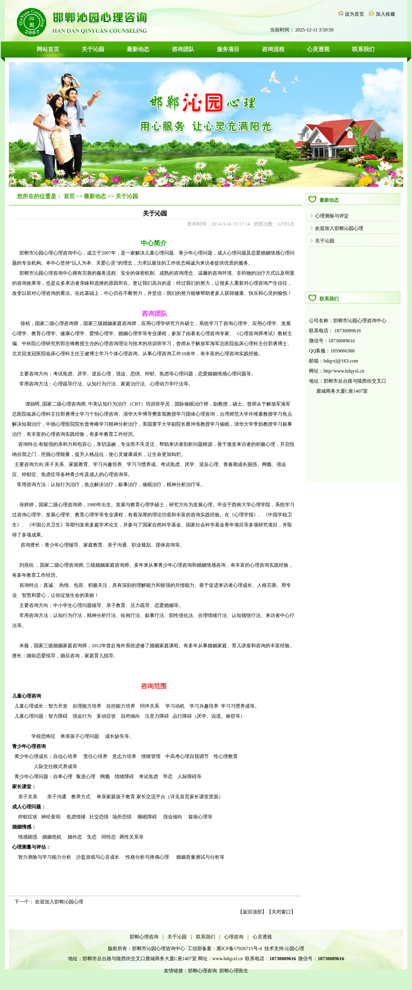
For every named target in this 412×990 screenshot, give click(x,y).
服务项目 (228, 49)
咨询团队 (183, 49)
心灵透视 (318, 49)
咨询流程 (273, 49)
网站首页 (48, 49)
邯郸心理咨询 (144, 937)
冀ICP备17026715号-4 (239, 948)
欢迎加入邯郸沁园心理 (339, 228)
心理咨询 (233, 937)
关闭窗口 (281, 912)
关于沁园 (93, 49)
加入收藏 (385, 14)
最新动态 (138, 49)
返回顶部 (252, 912)
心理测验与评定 (332, 216)
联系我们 (363, 49)
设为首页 (354, 14)
